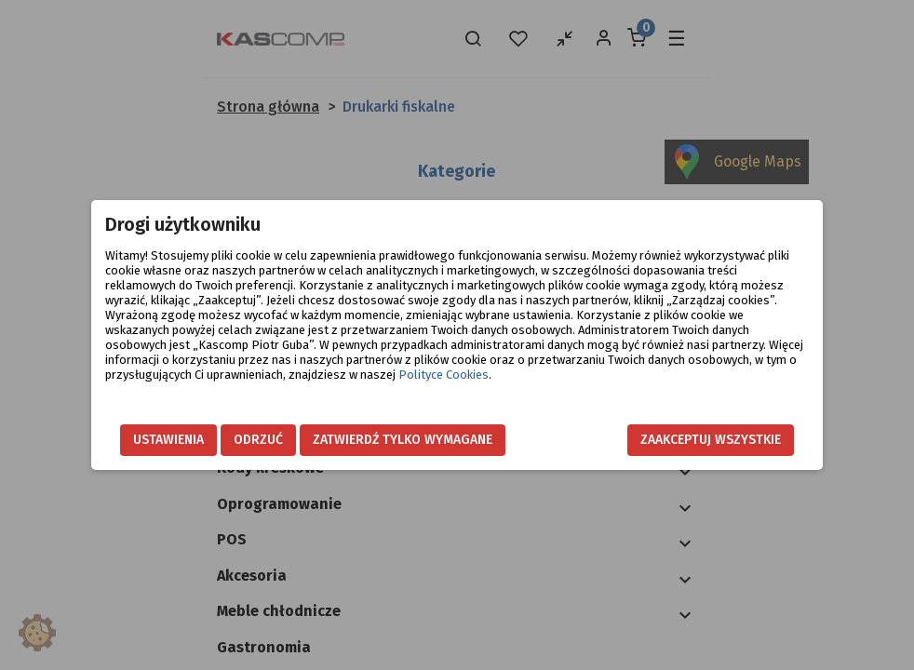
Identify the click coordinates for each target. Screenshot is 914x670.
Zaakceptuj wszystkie (710, 440)
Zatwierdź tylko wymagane (402, 440)
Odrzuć (258, 440)
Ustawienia (168, 440)
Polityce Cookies (443, 375)
